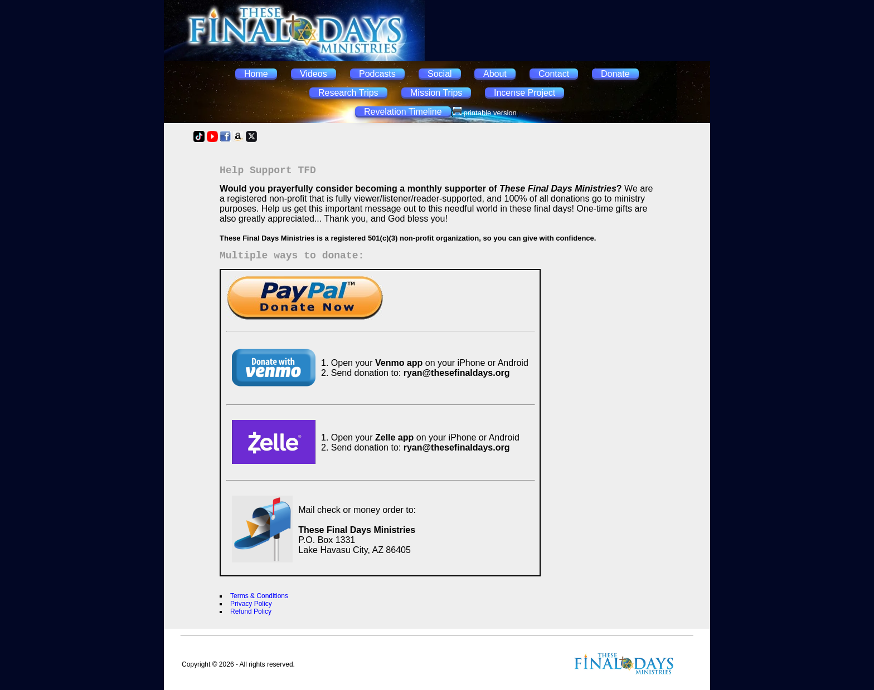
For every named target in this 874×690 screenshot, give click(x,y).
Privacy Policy (251, 604)
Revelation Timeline (403, 111)
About (495, 74)
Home (256, 74)
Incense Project (524, 92)
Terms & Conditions (259, 596)
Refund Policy (250, 611)
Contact (553, 74)
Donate (615, 74)
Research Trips (348, 92)
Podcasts (377, 74)
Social (440, 74)
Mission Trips (436, 92)
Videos (313, 74)
